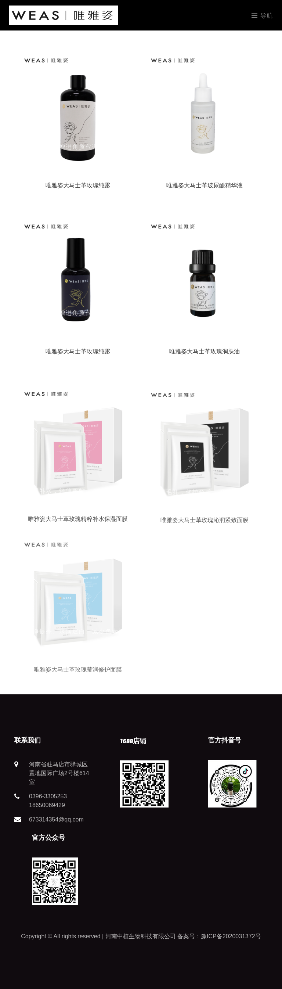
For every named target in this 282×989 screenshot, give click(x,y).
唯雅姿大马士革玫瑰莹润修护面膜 (78, 677)
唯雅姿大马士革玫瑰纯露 (78, 185)
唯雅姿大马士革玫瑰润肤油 (204, 351)
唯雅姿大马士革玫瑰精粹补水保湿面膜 (78, 522)
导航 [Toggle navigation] (262, 15)
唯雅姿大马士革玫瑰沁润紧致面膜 (204, 525)
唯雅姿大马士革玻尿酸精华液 (204, 185)
